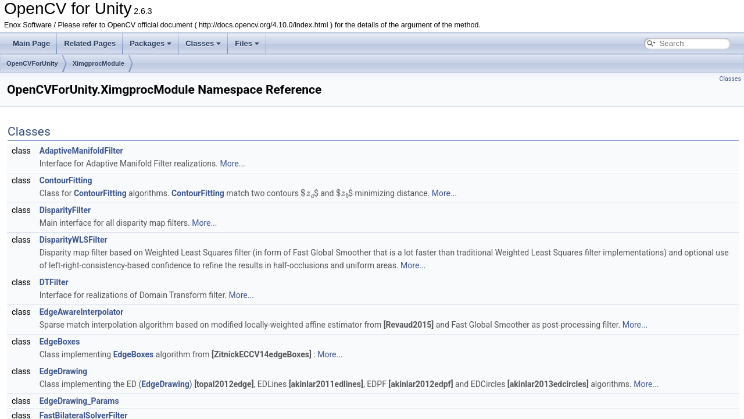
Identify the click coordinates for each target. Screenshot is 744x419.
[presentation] (307, 192)
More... (232, 163)
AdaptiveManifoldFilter (81, 150)
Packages (150, 43)
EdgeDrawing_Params (79, 401)
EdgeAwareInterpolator (82, 312)
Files (247, 43)
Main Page (31, 43)
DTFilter (54, 282)
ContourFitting (66, 180)
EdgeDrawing (64, 371)
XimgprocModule (98, 63)
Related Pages (90, 43)
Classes (203, 43)
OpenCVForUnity (32, 63)
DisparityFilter (65, 210)
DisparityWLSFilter (74, 239)
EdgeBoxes (60, 341)
